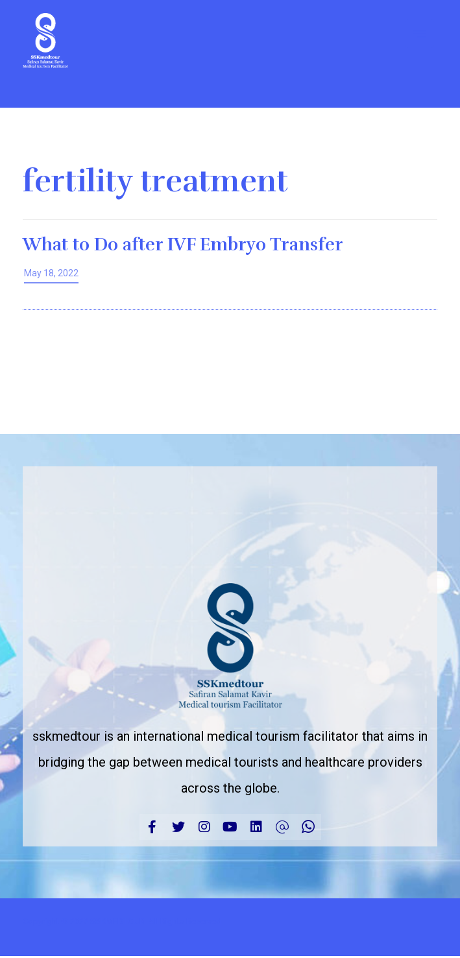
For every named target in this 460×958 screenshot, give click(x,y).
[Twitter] (178, 827)
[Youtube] (230, 827)
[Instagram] (204, 827)
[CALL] (308, 827)
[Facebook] (152, 827)
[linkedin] (256, 827)
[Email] (282, 827)
